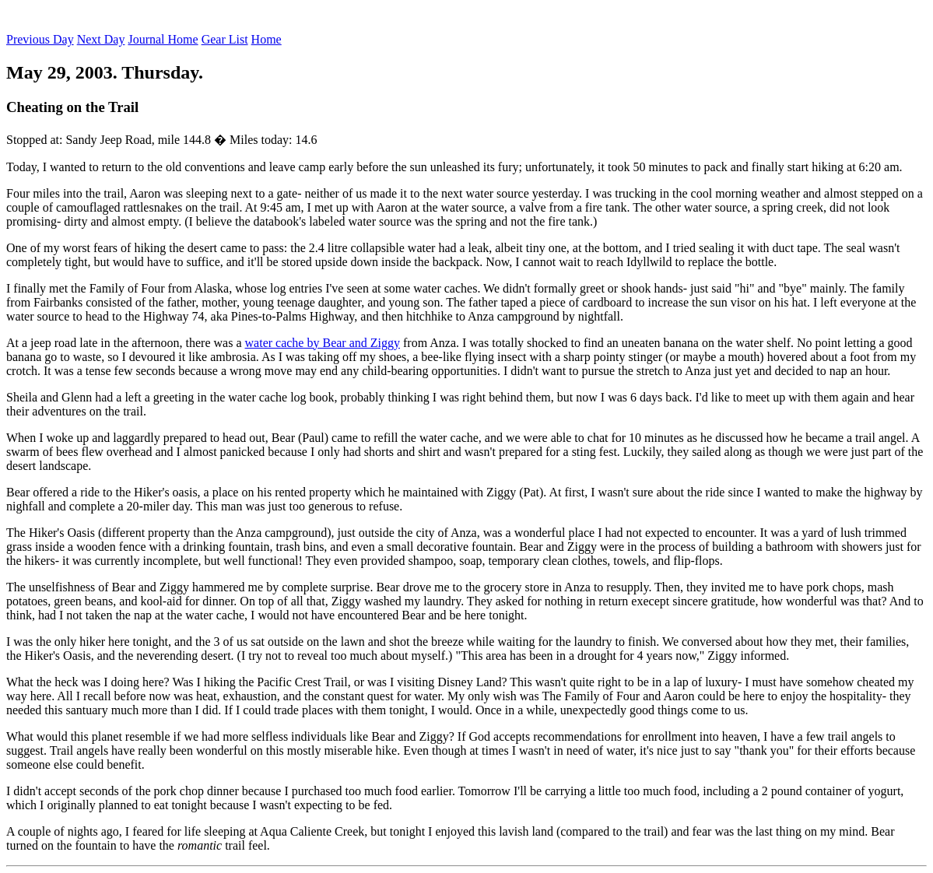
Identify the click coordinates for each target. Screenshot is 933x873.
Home (266, 39)
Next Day (101, 39)
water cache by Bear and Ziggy (322, 342)
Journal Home (163, 39)
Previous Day (40, 39)
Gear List (225, 39)
